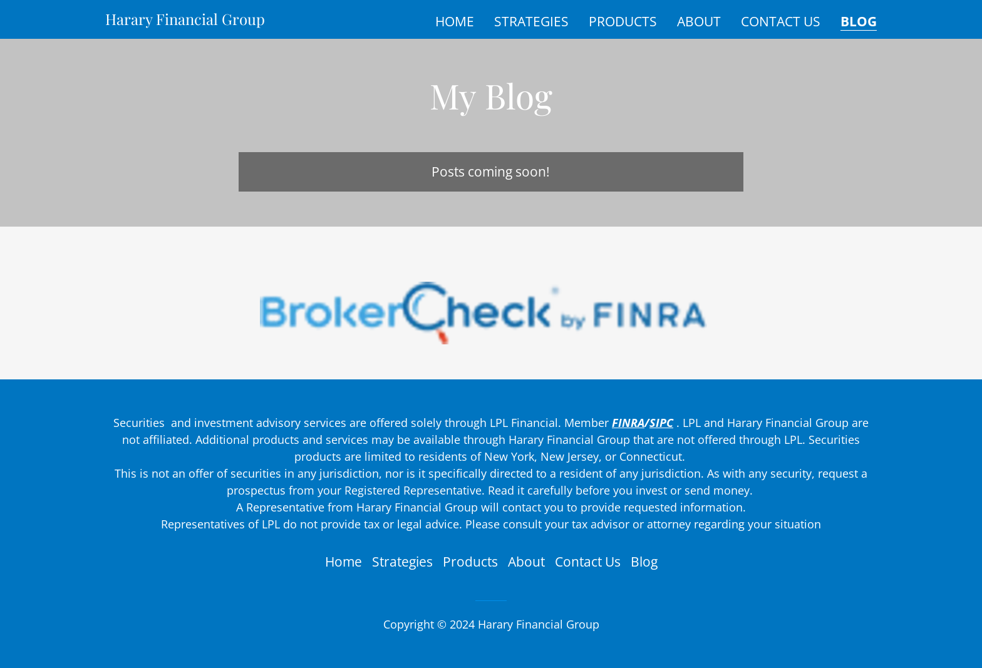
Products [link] (623, 21)
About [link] (699, 21)
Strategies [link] (531, 21)
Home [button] (343, 561)
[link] (185, 20)
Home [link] (454, 21)
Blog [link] (858, 22)
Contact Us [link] (780, 21)
